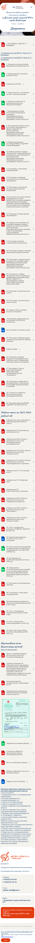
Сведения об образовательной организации (16, 867)
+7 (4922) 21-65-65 (10, 879)
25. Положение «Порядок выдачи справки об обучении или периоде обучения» (18, 339)
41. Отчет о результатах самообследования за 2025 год (17, 622)
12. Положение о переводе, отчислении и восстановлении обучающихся (17, 179)
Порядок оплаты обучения (15, 781)
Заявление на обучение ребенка (17, 743)
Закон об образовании (9, 650)
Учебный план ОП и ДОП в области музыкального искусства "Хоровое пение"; (18, 452)
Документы (5, 864)
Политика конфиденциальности (7, 936)
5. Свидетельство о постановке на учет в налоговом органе (17, 93)
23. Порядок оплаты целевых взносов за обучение (16, 311)
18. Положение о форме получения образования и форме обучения (18, 251)
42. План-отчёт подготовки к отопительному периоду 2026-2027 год (17, 632)
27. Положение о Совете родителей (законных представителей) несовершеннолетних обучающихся (15, 372)
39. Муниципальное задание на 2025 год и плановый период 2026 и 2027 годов (18, 603)
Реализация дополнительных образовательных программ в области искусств (16, 692)
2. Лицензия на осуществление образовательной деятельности (17, 65)
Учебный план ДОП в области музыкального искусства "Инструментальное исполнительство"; (16, 441)
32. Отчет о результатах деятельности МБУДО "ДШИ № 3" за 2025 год (18, 529)
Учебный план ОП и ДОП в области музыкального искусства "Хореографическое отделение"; (18, 461)
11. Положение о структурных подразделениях (16, 169)
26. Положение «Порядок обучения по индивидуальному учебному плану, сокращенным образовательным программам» (17, 359)
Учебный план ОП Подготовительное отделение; (17, 490)
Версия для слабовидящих (20, 7)
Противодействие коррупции (11, 871)
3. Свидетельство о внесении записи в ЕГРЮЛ (16, 74)
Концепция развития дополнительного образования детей (17, 683)
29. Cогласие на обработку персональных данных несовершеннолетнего (15, 394)
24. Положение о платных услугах (18, 330)
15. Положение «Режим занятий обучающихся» (17, 215)
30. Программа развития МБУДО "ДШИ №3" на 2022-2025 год (17, 404)
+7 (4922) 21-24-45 (10, 882)
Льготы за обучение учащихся (16, 762)
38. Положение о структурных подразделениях (17, 593)
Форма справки (11, 349)
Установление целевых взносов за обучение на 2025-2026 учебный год (17, 320)
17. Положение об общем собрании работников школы (16, 242)
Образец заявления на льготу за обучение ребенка (17, 772)
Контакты (25, 871)
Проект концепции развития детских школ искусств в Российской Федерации (16, 655)
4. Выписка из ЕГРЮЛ (13, 84)
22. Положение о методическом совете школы (17, 301)
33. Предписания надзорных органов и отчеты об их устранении (16, 538)
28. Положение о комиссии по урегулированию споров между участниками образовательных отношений (17, 384)
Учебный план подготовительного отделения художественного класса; (18, 421)
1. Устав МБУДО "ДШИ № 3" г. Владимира (17, 44)
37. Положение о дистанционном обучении (18, 584)
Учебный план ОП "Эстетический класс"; (17, 471)
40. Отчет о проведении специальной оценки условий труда (16, 612)
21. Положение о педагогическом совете (18, 292)
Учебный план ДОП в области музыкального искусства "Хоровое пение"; (16, 519)
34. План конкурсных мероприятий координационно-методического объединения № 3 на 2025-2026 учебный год (18, 549)
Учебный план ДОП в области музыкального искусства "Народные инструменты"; (16, 499)
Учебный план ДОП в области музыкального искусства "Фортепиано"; (16, 509)
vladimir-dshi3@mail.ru (11, 890)
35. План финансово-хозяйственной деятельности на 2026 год (17, 559)
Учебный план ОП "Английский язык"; (16, 481)
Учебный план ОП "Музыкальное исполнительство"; (17, 431)
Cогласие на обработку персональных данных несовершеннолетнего (14, 753)
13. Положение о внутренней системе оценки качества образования (16, 188)
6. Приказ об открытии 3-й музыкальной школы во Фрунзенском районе (15, 103)
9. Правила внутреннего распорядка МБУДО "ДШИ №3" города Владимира (17, 143)
